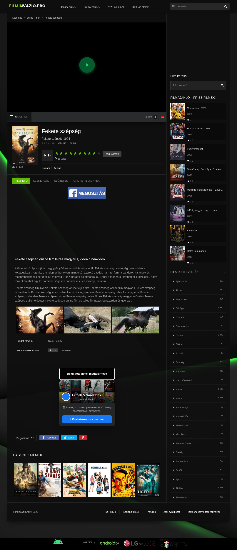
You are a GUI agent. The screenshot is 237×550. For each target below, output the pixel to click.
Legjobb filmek (131, 511)
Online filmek (68, 7)
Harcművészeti (184, 380)
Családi (46, 168)
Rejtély (179, 452)
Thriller (179, 488)
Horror (179, 389)
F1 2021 (180, 353)
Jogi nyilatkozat (171, 511)
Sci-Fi (179, 470)
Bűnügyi (180, 308)
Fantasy (180, 362)
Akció (179, 290)
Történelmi (181, 497)
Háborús (180, 371)
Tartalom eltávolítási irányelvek (204, 511)
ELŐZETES (61, 180)
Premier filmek (92, 7)
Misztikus (181, 434)
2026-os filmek (140, 7)
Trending (151, 511)
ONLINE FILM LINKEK (86, 180)
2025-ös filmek (116, 7)
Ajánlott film (182, 281)
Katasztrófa (182, 416)
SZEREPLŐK (41, 180)
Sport (178, 479)
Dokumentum (183, 326)
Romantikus (182, 461)
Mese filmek (182, 425)
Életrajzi (180, 344)
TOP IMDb (110, 511)
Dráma (179, 335)
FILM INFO (21, 180)
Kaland (57, 168)
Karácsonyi (182, 407)
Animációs (181, 299)
